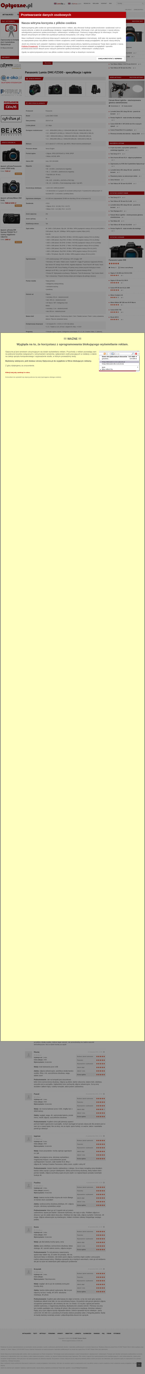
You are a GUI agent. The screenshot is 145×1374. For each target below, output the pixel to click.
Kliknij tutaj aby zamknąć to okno (17, 372)
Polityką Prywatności (30, 46)
